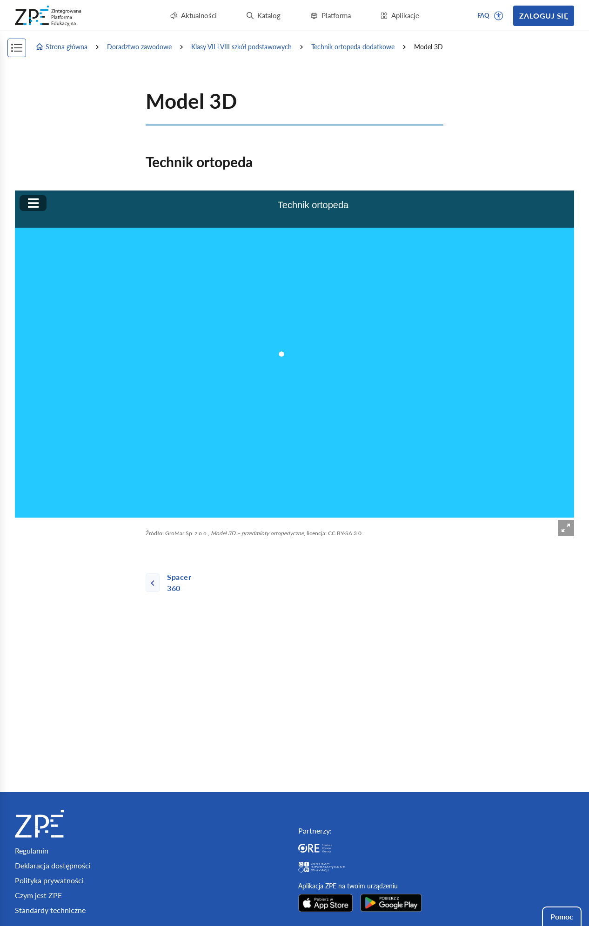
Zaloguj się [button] (543, 15)
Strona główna (61, 47)
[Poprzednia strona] (175, 582)
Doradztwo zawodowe (139, 47)
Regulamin (31, 850)
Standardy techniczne (50, 910)
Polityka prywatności (49, 880)
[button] (499, 15)
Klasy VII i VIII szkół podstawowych (241, 47)
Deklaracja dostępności (53, 865)
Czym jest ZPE (38, 895)
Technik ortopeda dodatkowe (353, 47)
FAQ (483, 15)
